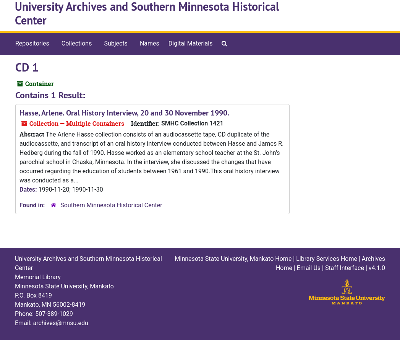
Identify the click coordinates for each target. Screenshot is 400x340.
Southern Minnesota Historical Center (111, 205)
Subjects (115, 43)
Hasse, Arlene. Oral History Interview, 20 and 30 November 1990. (124, 113)
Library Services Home (326, 258)
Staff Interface (344, 268)
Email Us (309, 268)
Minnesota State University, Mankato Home (233, 258)
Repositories (32, 43)
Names (149, 43)
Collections (77, 43)
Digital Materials (190, 43)
